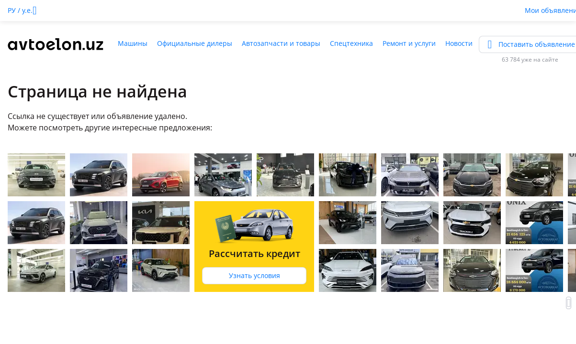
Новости (459, 43)
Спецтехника (351, 43)
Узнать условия (254, 275)
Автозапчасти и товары (281, 43)
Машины (132, 43)
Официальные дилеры (194, 43)
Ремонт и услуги (409, 43)
